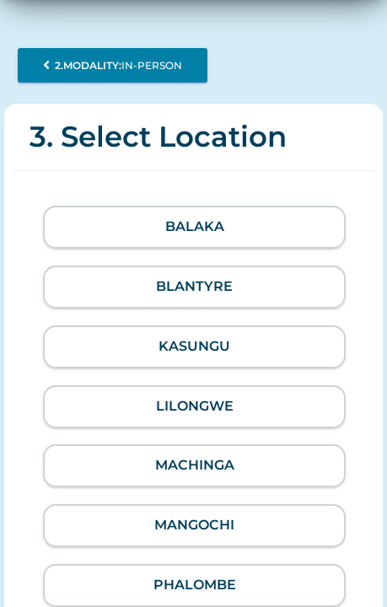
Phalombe (194, 585)
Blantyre (194, 286)
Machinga (194, 465)
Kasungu (194, 346)
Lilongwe (195, 406)
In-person (112, 65)
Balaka (194, 226)
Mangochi (194, 525)
